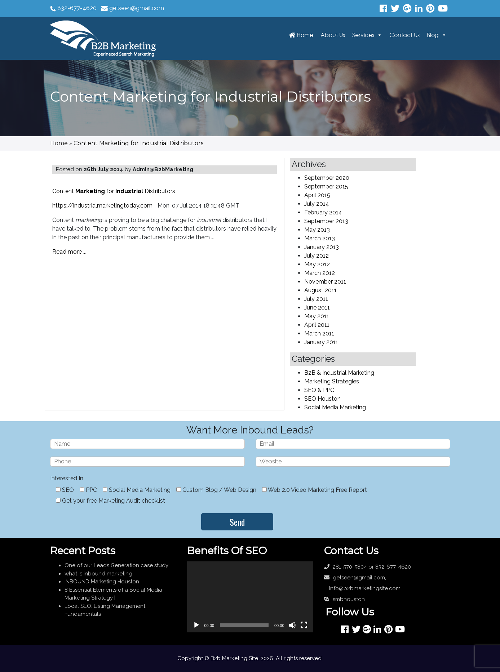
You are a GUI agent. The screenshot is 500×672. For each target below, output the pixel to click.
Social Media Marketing (335, 407)
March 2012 (319, 273)
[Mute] (292, 625)
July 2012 (316, 255)
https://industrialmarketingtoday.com (102, 205)
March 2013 (319, 238)
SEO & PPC (319, 390)
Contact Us (404, 35)
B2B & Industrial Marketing (339, 372)
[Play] (196, 625)
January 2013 (321, 247)
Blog (433, 35)
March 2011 (319, 333)
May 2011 (316, 316)
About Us (332, 35)
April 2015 (317, 195)
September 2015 (326, 186)
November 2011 (325, 281)
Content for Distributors (113, 191)
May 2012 (317, 264)
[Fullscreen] (303, 625)
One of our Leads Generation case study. (117, 565)
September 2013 (326, 221)
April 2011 (316, 324)
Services (363, 35)
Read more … (69, 251)
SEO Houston (322, 398)
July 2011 (316, 298)
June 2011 (317, 307)
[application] (250, 596)
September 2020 (326, 177)
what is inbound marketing (98, 573)
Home (301, 35)
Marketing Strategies (331, 381)
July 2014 (316, 203)
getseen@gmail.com (136, 8)
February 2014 (323, 212)
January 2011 (321, 342)
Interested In (66, 478)
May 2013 (317, 229)
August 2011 (320, 290)
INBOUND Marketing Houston (102, 581)
